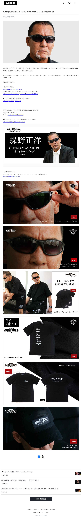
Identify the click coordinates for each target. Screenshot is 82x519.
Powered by (41, 515)
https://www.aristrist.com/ (11, 176)
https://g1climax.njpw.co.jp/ (12, 101)
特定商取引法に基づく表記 (48, 509)
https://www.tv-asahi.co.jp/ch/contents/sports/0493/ (20, 94)
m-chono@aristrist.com (15, 115)
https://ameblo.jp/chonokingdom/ (14, 122)
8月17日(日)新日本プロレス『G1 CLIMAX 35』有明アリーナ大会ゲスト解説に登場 (28, 12)
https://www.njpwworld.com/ (12, 89)
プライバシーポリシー (32, 509)
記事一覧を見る (41, 499)
